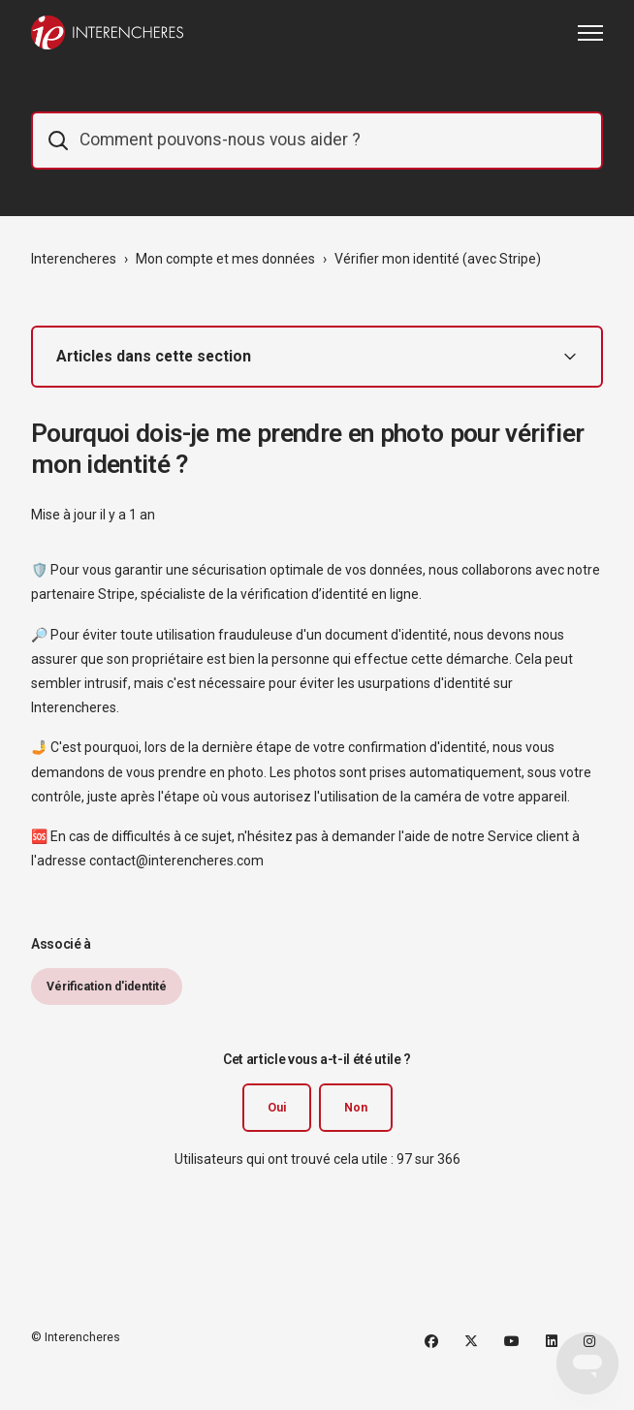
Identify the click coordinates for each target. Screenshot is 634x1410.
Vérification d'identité (107, 986)
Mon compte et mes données (225, 258)
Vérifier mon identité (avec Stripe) (437, 258)
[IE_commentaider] (317, 140)
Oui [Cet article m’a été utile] (277, 1107)
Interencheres (73, 258)
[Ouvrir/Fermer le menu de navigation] (590, 32)
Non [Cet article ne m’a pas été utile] (355, 1107)
